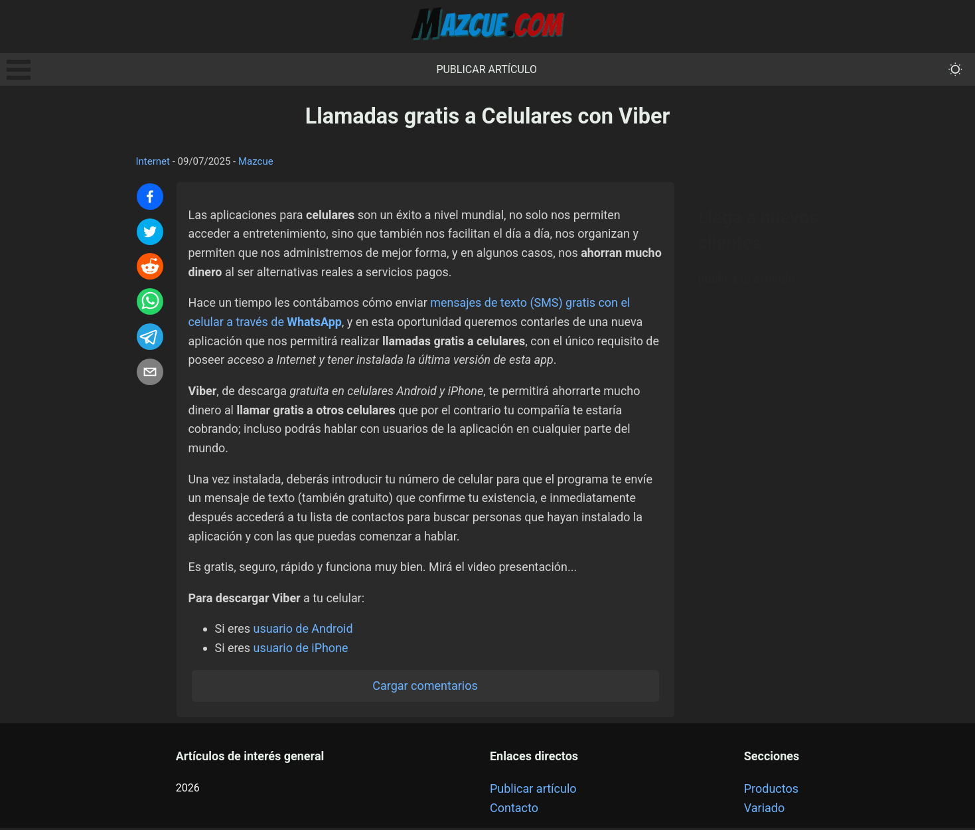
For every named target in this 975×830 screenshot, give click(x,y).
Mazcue (255, 161)
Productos (771, 790)
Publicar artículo (486, 69)
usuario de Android (304, 630)
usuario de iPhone (301, 650)
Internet (153, 161)
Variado (764, 810)
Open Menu (19, 70)
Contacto (514, 810)
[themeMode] (955, 69)
